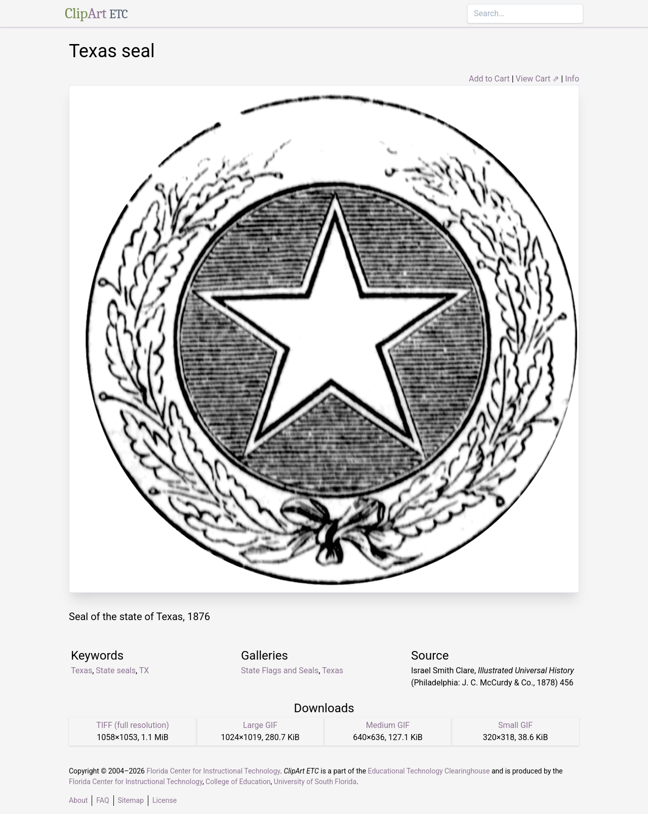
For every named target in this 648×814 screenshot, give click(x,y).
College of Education (238, 782)
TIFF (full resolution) (132, 725)
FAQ (102, 800)
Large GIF (260, 725)
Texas (81, 670)
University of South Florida (315, 782)
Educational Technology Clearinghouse (429, 771)
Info (572, 79)
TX (144, 670)
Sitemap (131, 800)
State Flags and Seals (279, 670)
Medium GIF (388, 725)
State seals (116, 670)
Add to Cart (489, 79)
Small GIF (515, 725)
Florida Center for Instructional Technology (213, 771)
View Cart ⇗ (537, 79)
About (78, 800)
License (164, 800)
